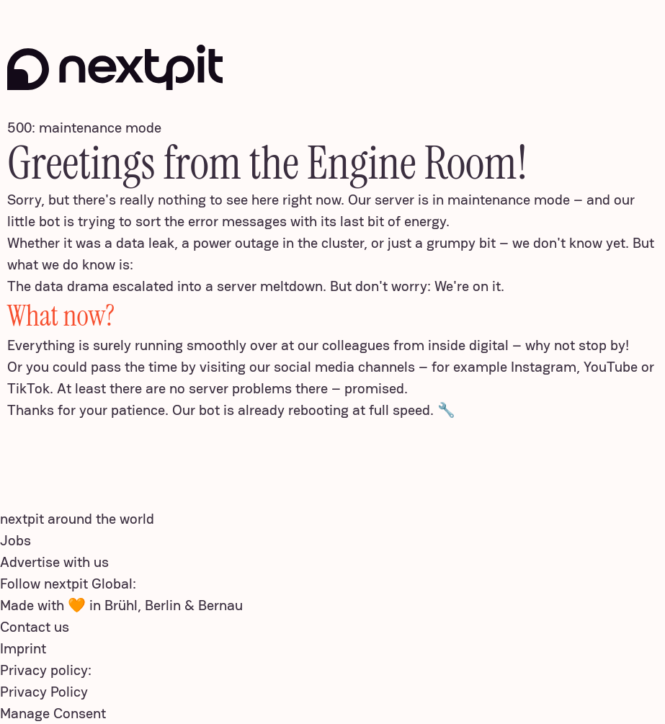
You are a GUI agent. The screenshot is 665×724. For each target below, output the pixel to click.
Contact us (34, 626)
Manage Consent (53, 713)
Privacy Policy (44, 691)
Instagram (543, 366)
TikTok (28, 388)
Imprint (23, 648)
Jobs (15, 540)
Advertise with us (54, 562)
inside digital (468, 345)
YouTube (611, 366)
